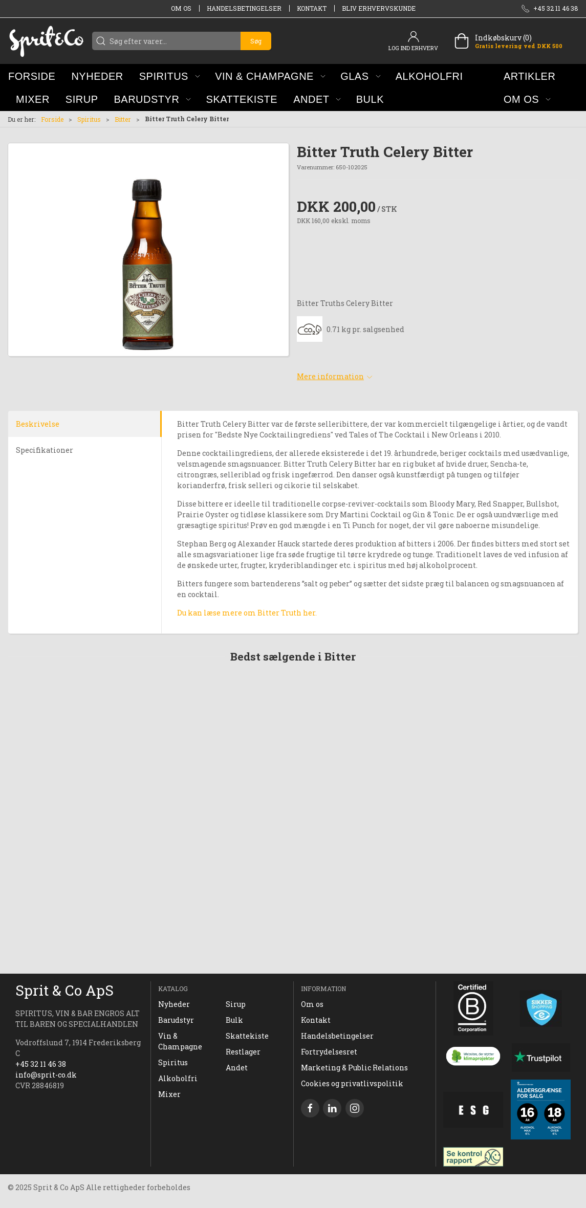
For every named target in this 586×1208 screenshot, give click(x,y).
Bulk (234, 1020)
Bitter (123, 119)
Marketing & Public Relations (354, 1067)
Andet (237, 1067)
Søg (256, 41)
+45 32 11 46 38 (40, 1064)
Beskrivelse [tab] (37, 424)
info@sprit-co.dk (46, 1075)
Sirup (236, 1004)
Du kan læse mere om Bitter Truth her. (247, 613)
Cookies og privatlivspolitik (352, 1083)
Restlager (243, 1052)
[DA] (46, 40)
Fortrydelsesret (329, 1052)
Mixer (169, 1094)
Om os (181, 8)
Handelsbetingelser (244, 8)
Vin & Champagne (180, 1041)
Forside (52, 119)
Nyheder (174, 1004)
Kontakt (312, 8)
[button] (170, 75)
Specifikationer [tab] (44, 450)
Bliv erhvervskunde (379, 8)
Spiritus (89, 119)
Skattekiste (247, 1036)
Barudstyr (176, 1020)
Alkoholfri (178, 1078)
